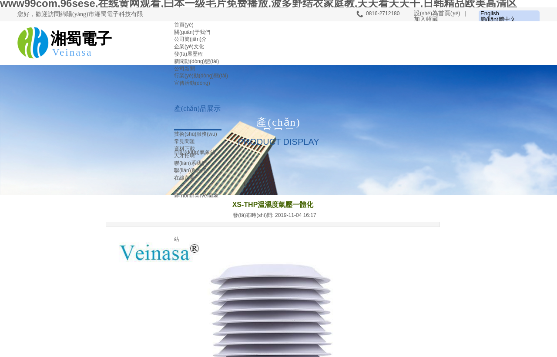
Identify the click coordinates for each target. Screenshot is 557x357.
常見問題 (184, 141)
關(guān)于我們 (192, 32)
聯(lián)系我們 (190, 163)
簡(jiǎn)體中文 (498, 20)
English (489, 13)
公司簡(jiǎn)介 (190, 39)
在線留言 (184, 178)
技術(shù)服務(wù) (195, 134)
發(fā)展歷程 (188, 54)
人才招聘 (184, 156)
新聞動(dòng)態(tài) (196, 61)
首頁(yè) (184, 25)
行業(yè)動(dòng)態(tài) (201, 76)
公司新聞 (184, 69)
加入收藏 (426, 19)
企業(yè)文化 (189, 46)
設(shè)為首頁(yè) (437, 13)
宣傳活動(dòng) (192, 83)
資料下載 (184, 149)
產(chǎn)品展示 (197, 108)
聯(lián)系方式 (190, 170)
